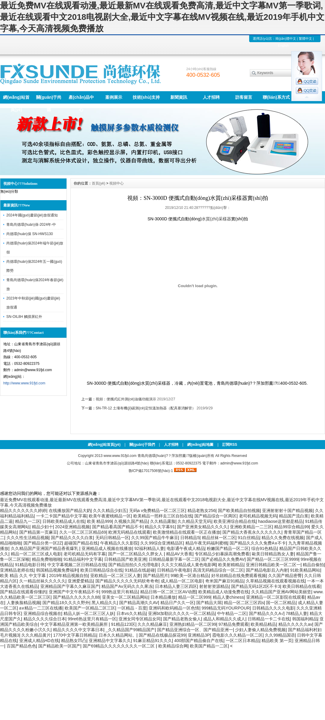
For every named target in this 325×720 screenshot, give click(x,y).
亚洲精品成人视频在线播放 (107, 548)
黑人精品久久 (104, 602)
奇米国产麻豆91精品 (224, 581)
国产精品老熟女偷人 (182, 618)
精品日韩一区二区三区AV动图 (168, 591)
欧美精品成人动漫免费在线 (223, 591)
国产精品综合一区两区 (215, 516)
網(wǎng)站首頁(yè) (16, 99)
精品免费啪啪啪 (46, 559)
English (283, 45)
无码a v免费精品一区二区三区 (157, 510)
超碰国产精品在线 (81, 543)
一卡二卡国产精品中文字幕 (61, 516)
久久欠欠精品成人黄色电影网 (188, 564)
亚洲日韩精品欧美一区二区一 (273, 564)
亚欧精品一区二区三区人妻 (115, 575)
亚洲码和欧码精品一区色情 (174, 608)
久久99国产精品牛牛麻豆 (154, 537)
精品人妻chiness (228, 597)
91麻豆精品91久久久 (152, 640)
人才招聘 (211, 97)
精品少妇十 (42, 526)
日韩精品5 (190, 537)
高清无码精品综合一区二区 (218, 570)
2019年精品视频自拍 (68, 575)
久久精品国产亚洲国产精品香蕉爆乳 (45, 548)
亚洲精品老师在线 (17, 570)
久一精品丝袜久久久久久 (42, 581)
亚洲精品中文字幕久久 (110, 640)
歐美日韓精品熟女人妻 (273, 553)
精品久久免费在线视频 (283, 537)
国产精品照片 (155, 575)
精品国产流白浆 (293, 516)
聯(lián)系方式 (276, 97)
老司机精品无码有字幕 (84, 553)
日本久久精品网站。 (118, 635)
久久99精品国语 (280, 635)
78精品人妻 (296, 613)
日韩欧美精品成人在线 (63, 521)
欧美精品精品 (263, 624)
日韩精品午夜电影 (174, 570)
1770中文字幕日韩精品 (74, 635)
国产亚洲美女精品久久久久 (202, 526)
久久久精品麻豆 (152, 624)
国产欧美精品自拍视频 (239, 510)
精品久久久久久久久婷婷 (23, 510)
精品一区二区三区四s (244, 602)
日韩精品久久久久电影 (273, 608)
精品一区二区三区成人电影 (36, 553)
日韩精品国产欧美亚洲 (125, 559)
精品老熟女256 (201, 510)
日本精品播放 (163, 597)
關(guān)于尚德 (49, 99)
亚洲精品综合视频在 (42, 613)
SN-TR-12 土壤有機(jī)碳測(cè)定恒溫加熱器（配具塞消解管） (146, 408)
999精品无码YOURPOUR (226, 608)
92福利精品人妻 (149, 548)
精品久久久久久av (295, 624)
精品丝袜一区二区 (219, 537)
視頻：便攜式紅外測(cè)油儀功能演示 (126, 399)
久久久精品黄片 (36, 635)
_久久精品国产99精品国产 (130, 629)
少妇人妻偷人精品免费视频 (260, 629)
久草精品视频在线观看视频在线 (275, 581)
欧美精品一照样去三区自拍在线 (162, 516)
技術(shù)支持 (146, 97)
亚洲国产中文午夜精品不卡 (74, 591)
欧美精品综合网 (173, 646)
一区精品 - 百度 (131, 608)
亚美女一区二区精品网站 (125, 597)
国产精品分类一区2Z (42, 543)
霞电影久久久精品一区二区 (237, 635)
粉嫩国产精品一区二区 (228, 548)
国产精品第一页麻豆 (38, 532)
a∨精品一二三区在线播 (41, 608)
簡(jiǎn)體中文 (285, 38)
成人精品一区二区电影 (182, 581)
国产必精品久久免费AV (223, 559)
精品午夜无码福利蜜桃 (206, 543)
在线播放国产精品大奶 (70, 510)
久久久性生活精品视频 (28, 537)
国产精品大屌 (208, 602)
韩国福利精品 (304, 618)
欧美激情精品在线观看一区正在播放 (186, 532)
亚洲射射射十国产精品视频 (287, 510)
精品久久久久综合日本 (44, 618)
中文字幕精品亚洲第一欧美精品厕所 (74, 624)
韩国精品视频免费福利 (57, 570)
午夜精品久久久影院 (119, 543)
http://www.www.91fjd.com (24, 383)
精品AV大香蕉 (179, 553)
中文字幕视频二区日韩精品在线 (76, 564)
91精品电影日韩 (30, 564)
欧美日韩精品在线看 (301, 586)
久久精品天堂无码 (194, 521)
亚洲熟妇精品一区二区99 (192, 624)
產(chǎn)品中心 (81, 99)
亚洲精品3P (199, 635)
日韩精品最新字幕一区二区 (174, 559)
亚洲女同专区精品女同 (140, 618)
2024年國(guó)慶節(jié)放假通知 (32, 215)
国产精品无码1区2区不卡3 (255, 586)
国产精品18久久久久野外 (65, 602)
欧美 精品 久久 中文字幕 (23, 575)
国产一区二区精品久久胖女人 (136, 553)
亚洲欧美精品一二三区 (251, 526)
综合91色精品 (264, 548)
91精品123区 (123, 624)
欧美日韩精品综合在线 (101, 570)
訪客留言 (243, 97)
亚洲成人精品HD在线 (39, 640)
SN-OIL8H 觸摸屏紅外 (24, 317)
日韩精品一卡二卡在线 (269, 618)
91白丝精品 (248, 537)
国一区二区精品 (281, 602)
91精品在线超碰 (140, 570)
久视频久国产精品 (131, 521)
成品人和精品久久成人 (224, 618)
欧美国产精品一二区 (209, 646)
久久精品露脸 (162, 521)
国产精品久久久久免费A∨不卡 (258, 543)
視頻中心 (116, 183)
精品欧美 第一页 (277, 640)
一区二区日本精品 (242, 640)
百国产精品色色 (21, 646)
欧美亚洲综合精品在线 (235, 521)
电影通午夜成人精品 (186, 548)
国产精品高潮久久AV (138, 602)
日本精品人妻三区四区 (176, 586)
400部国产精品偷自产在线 (198, 640)
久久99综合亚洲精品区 (161, 543)
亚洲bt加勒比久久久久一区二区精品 (181, 613)
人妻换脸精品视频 (23, 602)
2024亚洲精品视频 (72, 526)
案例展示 (113, 97)
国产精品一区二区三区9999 (272, 559)
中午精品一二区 (231, 613)
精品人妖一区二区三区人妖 (88, 613)
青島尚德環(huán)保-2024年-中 (31, 224)
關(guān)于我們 (142, 444)
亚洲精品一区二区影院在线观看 (275, 597)
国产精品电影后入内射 (267, 570)
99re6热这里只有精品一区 (92, 618)
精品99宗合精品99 (291, 526)
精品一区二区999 (194, 597)
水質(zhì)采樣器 (216, 218)
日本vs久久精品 (131, 613)
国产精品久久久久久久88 (76, 597)
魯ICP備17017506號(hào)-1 (150, 471)
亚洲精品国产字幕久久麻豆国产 (69, 586)
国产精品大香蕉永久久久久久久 (251, 532)
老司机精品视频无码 (258, 516)
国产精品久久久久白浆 (72, 537)
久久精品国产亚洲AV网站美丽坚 (281, 591)
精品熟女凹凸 (73, 640)
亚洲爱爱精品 (80, 581)
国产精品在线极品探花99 (162, 635)
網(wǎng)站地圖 (200, 444)
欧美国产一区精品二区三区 (90, 608)
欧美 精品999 (99, 521)
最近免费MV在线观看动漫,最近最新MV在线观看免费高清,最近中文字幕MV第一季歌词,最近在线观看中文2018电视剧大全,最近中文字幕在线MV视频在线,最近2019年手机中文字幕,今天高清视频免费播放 (162, 17)
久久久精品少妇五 (110, 510)
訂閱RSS (229, 444)
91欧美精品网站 (305, 570)
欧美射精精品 (230, 564)
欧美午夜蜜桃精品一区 (110, 516)
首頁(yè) (98, 183)
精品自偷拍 (313, 564)
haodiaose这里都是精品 (280, 521)
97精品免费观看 (233, 624)
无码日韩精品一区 (112, 537)
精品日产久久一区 (177, 602)
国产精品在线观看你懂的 (23, 591)
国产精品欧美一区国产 (59, 646)
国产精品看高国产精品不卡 (117, 526)
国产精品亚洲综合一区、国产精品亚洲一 (195, 629)
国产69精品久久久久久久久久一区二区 (119, 646)
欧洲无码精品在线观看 (129, 532)
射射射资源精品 (214, 586)
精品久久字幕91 (160, 526)
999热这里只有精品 (119, 591)
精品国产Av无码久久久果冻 (127, 586)
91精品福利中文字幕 (82, 559)
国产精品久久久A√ (266, 613)
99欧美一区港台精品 (190, 575)
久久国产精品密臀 (285, 575)
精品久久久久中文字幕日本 (78, 629)
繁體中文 (305, 38)
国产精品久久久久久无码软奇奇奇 (127, 581)
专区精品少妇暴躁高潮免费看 (222, 553)
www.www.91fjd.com (120, 456)
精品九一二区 (27, 521)
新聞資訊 (178, 97)
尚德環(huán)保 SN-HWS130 (29, 234)
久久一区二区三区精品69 (82, 532)
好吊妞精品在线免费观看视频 (238, 575)
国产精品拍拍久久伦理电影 (133, 564)
